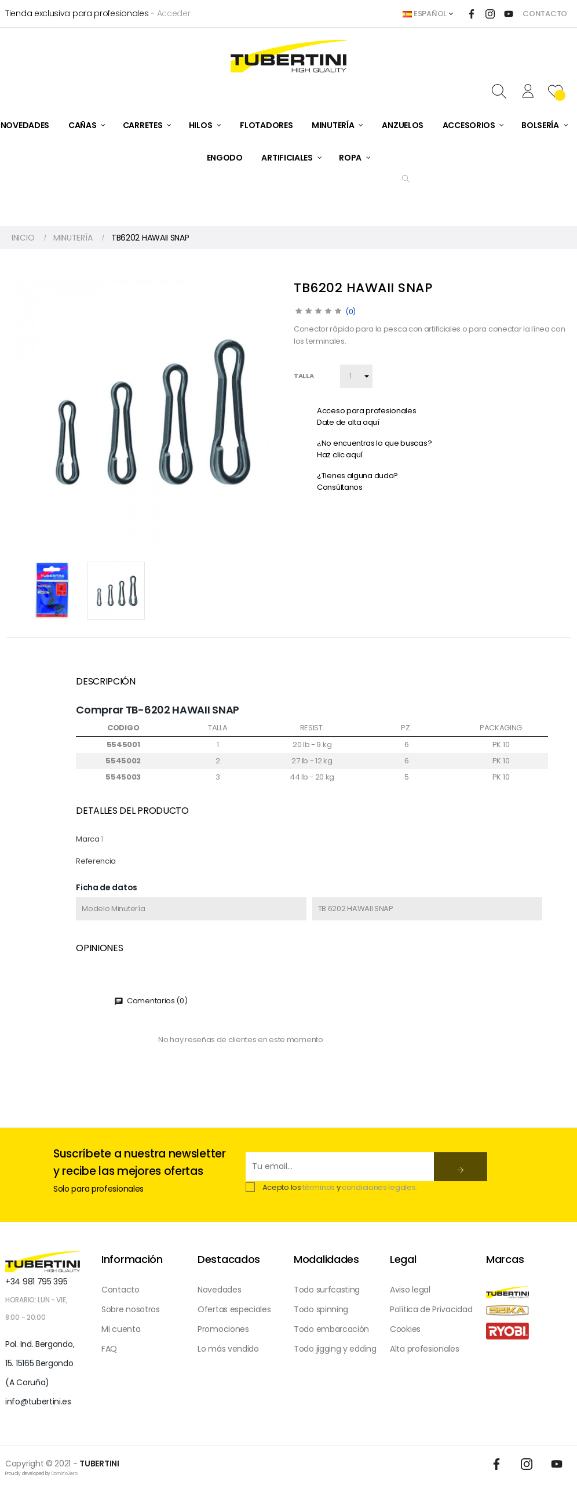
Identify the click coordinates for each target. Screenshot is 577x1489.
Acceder (174, 13)
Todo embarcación (331, 1329)
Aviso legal (410, 1289)
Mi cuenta (120, 1329)
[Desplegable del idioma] (427, 14)
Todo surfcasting (327, 1289)
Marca (88, 838)
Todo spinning (321, 1309)
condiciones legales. (379, 1187)
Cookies (405, 1329)
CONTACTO (545, 13)
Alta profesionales (424, 1349)
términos (318, 1187)
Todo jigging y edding (335, 1349)
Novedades (219, 1289)
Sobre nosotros (130, 1309)
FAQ (109, 1349)
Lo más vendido (228, 1349)
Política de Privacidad (431, 1309)
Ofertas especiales (234, 1309)
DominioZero (65, 1473)
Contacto (120, 1289)
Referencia (96, 861)
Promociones (223, 1329)
